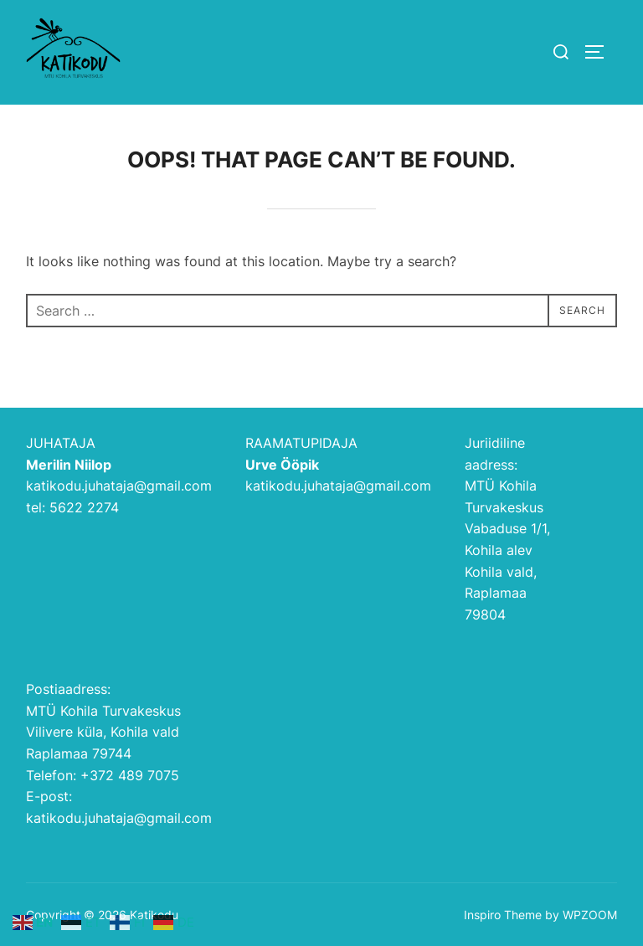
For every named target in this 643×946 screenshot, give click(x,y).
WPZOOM (590, 914)
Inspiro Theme (503, 914)
